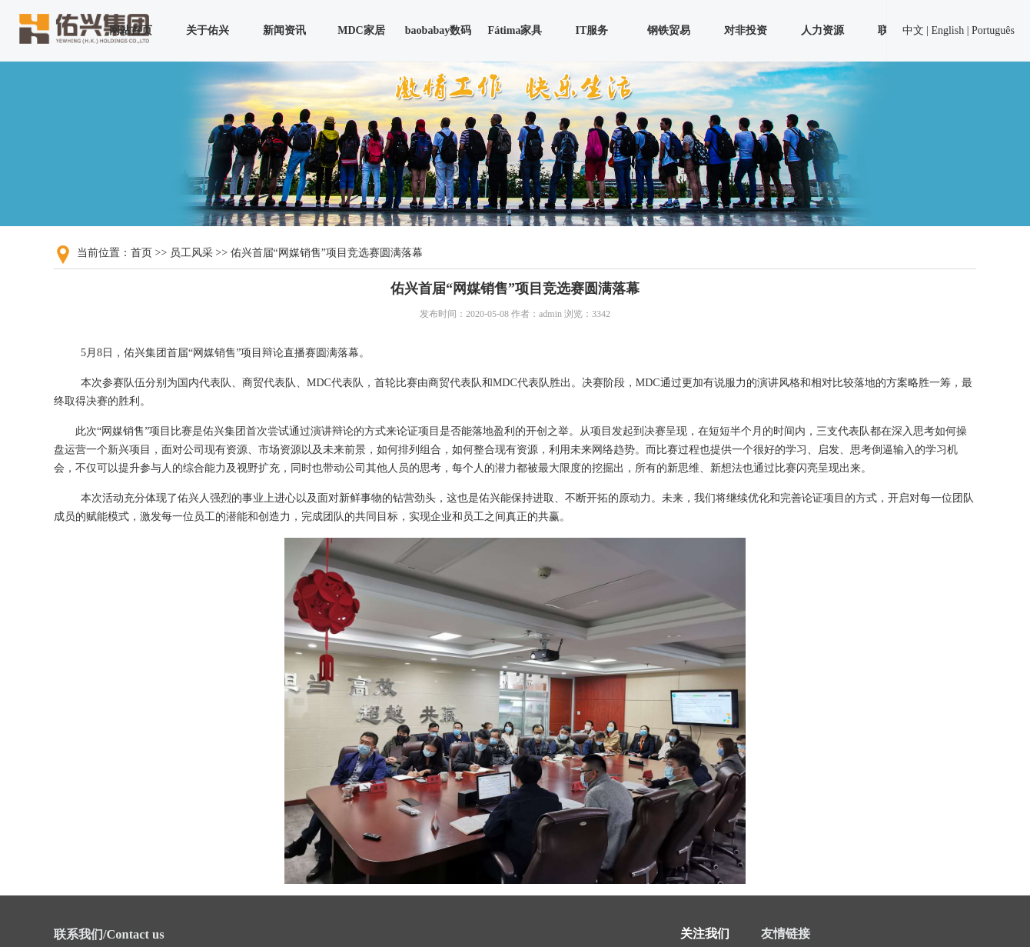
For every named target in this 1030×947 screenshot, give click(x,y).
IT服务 (592, 30)
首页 (141, 252)
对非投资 (745, 30)
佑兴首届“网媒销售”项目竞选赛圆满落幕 (327, 252)
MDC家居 (360, 30)
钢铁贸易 (668, 30)
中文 (913, 30)
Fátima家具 (515, 30)
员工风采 (191, 252)
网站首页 (130, 30)
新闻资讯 (284, 30)
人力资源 (822, 30)
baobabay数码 (438, 30)
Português (993, 30)
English (947, 30)
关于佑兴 (207, 30)
